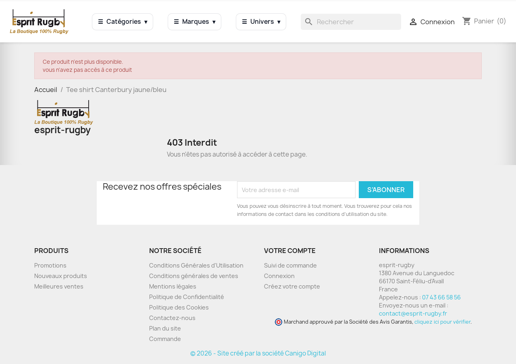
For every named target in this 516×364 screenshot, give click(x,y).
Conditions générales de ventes (193, 276)
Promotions (50, 265)
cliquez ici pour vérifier (442, 321)
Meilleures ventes (58, 286)
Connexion (279, 276)
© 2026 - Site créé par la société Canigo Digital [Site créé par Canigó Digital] (258, 353)
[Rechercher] (351, 22)
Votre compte (290, 250)
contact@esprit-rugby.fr (413, 313)
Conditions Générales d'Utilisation (196, 265)
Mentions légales (172, 286)
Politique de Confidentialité (186, 297)
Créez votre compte (292, 286)
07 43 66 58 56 (441, 297)
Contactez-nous (172, 318)
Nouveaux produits (60, 276)
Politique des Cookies (179, 307)
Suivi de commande (290, 265)
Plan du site (165, 328)
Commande (165, 339)
